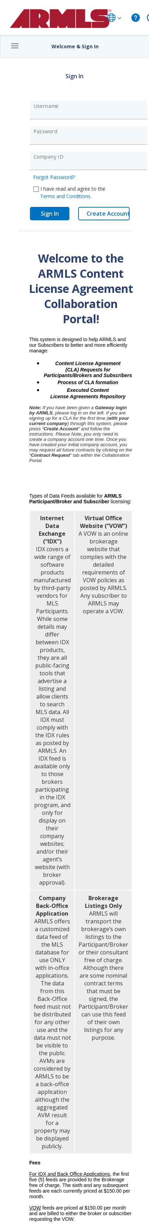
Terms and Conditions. (66, 196)
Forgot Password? (54, 177)
